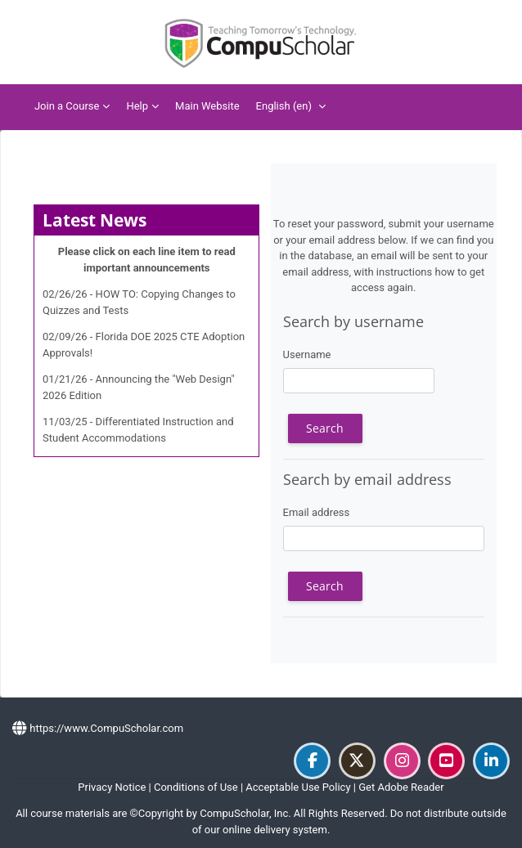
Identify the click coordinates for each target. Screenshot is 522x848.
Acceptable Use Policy (297, 787)
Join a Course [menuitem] (67, 106)
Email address (316, 512)
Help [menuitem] (137, 106)
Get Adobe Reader (400, 787)
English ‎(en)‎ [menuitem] (284, 106)
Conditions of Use (196, 787)
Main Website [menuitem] (207, 106)
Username (307, 354)
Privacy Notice (112, 787)
